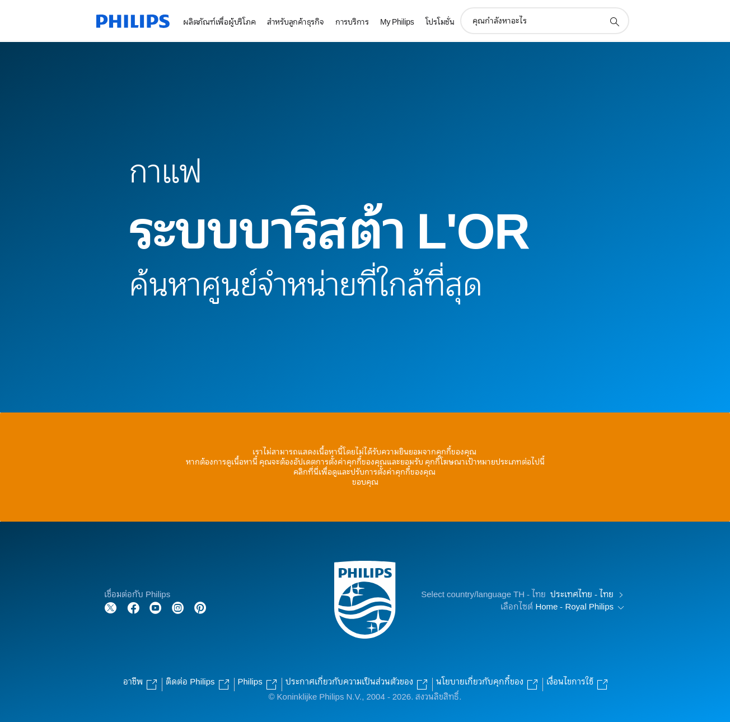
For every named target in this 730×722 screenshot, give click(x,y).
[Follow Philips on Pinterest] (200, 607)
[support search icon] (614, 21)
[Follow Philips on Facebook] (133, 607)
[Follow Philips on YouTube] (155, 607)
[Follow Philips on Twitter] (111, 607)
